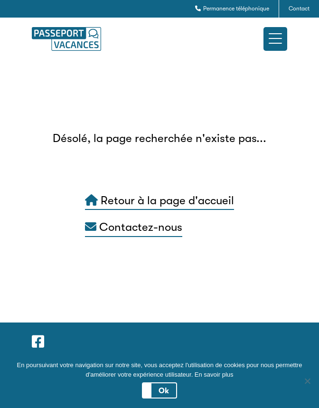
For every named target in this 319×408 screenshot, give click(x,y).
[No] (307, 381)
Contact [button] (299, 8)
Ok (164, 391)
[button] (275, 39)
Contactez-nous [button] (133, 227)
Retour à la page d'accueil (159, 200)
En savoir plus (214, 374)
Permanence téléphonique (232, 8)
